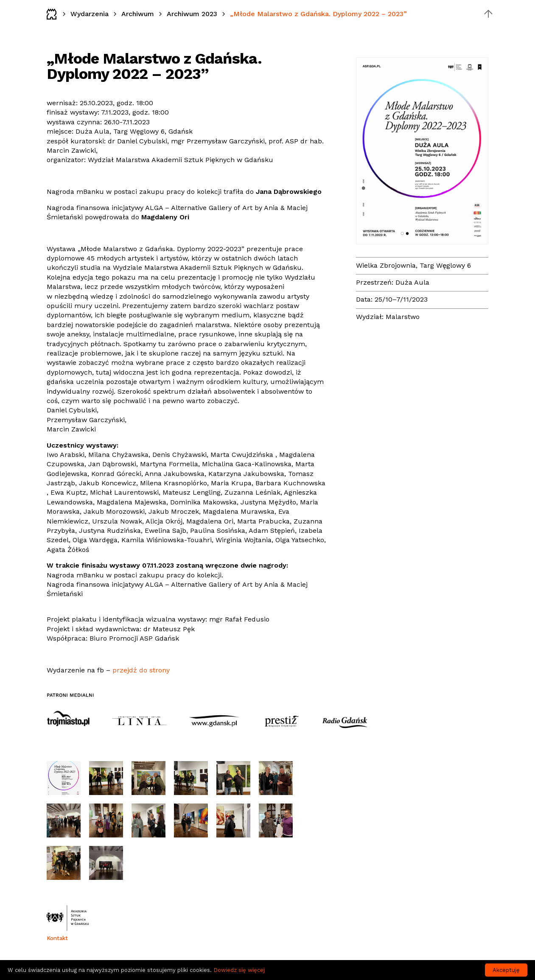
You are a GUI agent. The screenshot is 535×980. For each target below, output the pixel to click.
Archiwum (137, 14)
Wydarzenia (89, 14)
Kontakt (57, 938)
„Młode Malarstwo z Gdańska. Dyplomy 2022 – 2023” (318, 14)
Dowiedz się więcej (239, 970)
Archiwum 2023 (192, 14)
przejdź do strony (141, 670)
